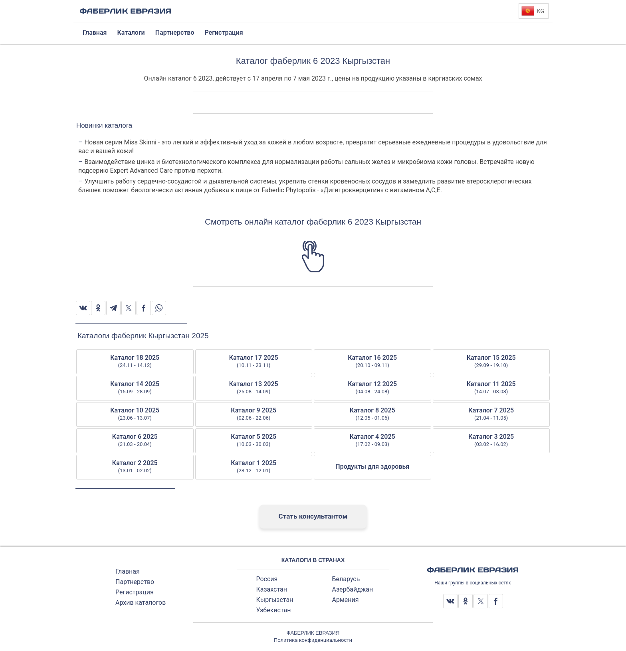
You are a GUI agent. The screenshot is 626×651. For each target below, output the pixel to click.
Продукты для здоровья (372, 466)
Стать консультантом (313, 516)
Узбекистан (273, 610)
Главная (127, 571)
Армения (345, 600)
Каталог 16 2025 (372, 361)
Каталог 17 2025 (254, 361)
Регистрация (134, 592)
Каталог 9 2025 (254, 414)
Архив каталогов (140, 602)
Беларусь (346, 579)
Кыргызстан (274, 600)
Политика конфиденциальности (313, 640)
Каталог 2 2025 (135, 466)
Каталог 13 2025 (254, 387)
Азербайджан (352, 589)
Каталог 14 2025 (135, 387)
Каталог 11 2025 (491, 387)
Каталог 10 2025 (135, 414)
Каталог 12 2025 (372, 387)
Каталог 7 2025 (491, 414)
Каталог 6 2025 (135, 440)
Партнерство (134, 582)
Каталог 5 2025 (254, 440)
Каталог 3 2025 (491, 440)
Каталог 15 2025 (491, 361)
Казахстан (271, 589)
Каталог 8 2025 (372, 414)
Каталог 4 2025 (372, 440)
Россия (267, 579)
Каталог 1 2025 (254, 466)
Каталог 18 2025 (135, 361)
